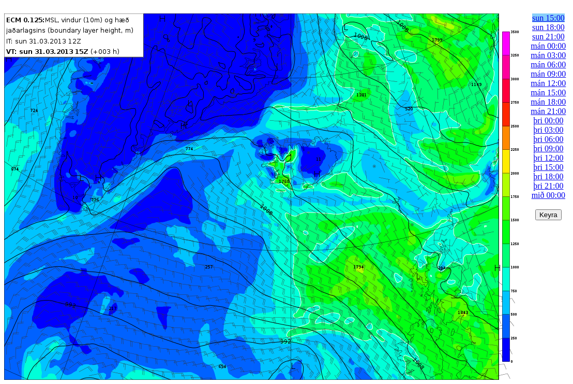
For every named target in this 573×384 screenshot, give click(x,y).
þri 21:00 (548, 185)
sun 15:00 (548, 17)
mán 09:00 (548, 73)
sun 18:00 (548, 27)
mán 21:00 (548, 111)
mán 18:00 (548, 101)
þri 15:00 (548, 167)
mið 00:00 (548, 195)
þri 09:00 (548, 148)
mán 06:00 (548, 64)
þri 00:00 (548, 120)
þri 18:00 (548, 176)
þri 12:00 (548, 157)
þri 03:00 (548, 129)
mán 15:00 (548, 92)
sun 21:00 (548, 36)
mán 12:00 (548, 83)
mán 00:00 (548, 45)
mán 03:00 (548, 55)
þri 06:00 (548, 139)
